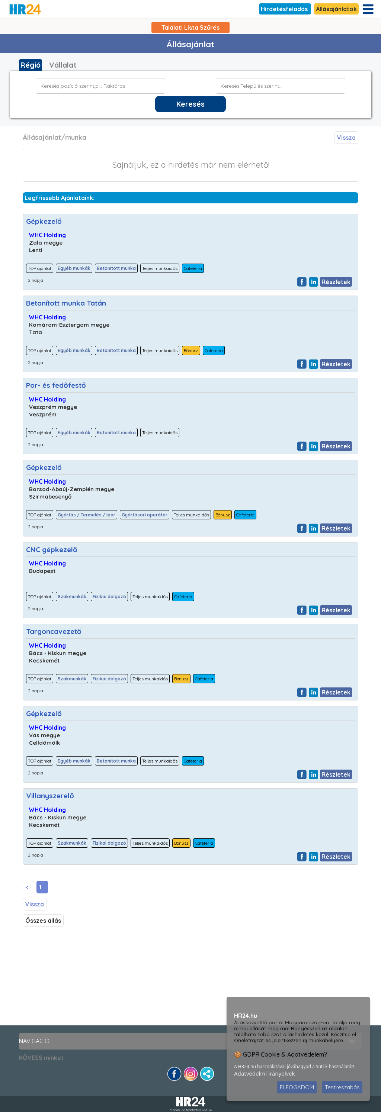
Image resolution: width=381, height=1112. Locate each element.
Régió (30, 65)
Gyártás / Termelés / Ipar (86, 515)
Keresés (190, 104)
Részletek (335, 282)
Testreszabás (342, 1087)
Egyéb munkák (74, 268)
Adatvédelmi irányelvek (264, 1073)
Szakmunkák (72, 596)
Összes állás (43, 920)
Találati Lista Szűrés (190, 27)
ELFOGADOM (297, 1087)
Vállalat (62, 65)
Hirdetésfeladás (285, 9)
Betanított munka (116, 268)
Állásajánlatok (336, 9)
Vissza (346, 137)
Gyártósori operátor (144, 515)
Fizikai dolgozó (109, 596)
